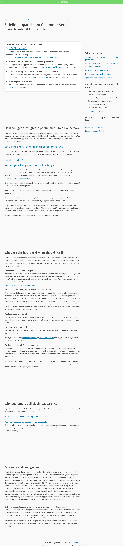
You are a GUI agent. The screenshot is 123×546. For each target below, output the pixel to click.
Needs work (73, 542)
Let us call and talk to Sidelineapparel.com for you (34, 146)
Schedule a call (52, 57)
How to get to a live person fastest (98, 70)
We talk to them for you (18, 57)
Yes (65, 542)
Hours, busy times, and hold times (98, 74)
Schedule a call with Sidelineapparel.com (20, 285)
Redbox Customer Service (95, 131)
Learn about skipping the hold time (18, 179)
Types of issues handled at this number (100, 78)
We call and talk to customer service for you (101, 63)
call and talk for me (29, 338)
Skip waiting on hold (36, 57)
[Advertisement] (43, 108)
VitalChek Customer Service (95, 124)
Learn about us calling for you (16, 160)
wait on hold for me (46, 338)
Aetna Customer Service (94, 127)
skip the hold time (15, 87)
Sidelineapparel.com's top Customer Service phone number (101, 58)
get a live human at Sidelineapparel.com (55, 67)
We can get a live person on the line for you (30, 165)
